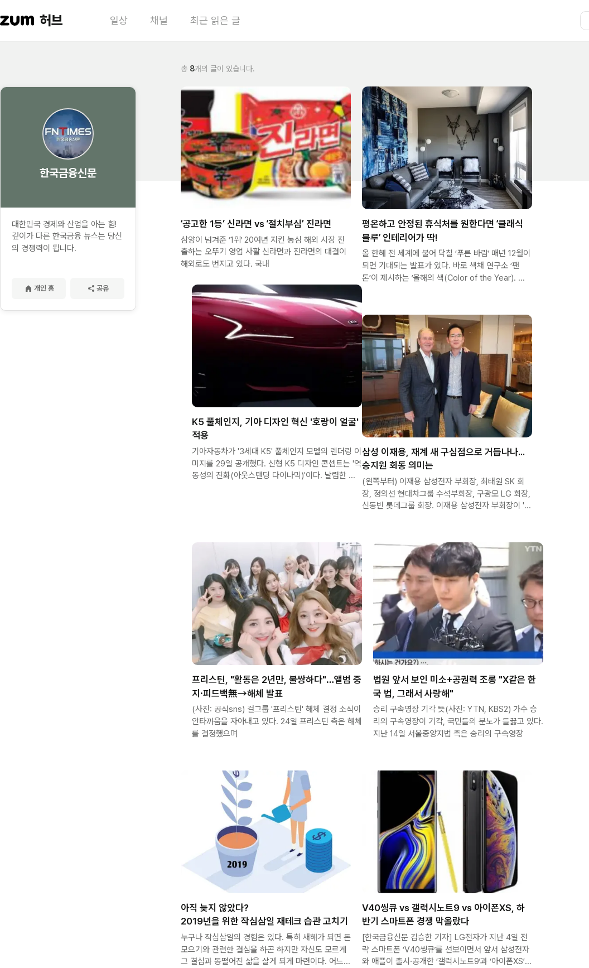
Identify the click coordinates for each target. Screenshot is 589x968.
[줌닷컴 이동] (17, 21)
